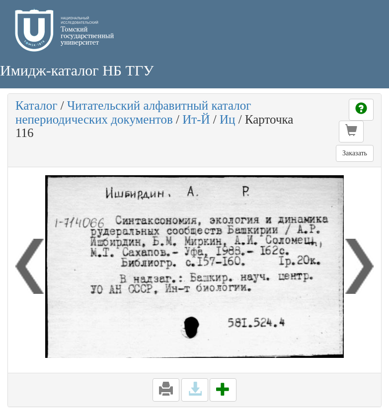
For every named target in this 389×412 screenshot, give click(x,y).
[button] (351, 131)
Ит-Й (196, 119)
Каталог (36, 105)
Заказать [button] (354, 153)
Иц (227, 119)
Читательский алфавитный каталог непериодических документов (133, 112)
